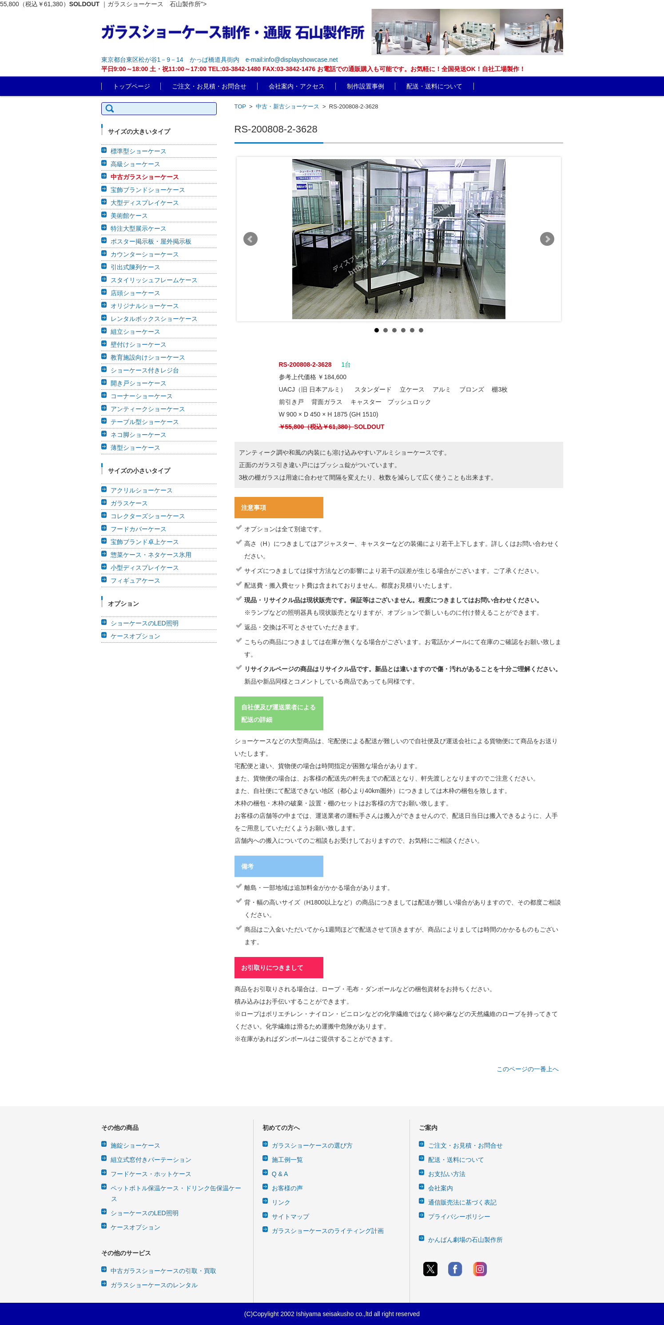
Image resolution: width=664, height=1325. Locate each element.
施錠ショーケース (135, 1145)
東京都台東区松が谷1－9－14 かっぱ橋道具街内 (170, 59)
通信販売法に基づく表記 (462, 1202)
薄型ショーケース (135, 447)
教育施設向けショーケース (148, 357)
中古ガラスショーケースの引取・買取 (163, 1270)
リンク (281, 1202)
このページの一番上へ (528, 1069)
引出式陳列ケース (135, 267)
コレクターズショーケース (148, 516)
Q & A (280, 1173)
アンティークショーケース (148, 408)
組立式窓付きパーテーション (151, 1159)
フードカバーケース (139, 528)
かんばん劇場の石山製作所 (465, 1239)
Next (547, 239)
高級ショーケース (135, 164)
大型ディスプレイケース (145, 202)
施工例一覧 (287, 1159)
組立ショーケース (135, 331)
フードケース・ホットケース (151, 1173)
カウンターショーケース (145, 254)
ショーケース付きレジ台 (145, 370)
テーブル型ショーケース (145, 421)
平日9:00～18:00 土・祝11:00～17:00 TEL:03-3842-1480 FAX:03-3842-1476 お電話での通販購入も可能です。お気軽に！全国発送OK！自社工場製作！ (313, 68)
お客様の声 (287, 1188)
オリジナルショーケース (145, 305)
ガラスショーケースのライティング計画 (328, 1230)
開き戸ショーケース (139, 383)
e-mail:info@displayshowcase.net (292, 59)
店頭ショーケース (135, 292)
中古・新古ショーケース (287, 106)
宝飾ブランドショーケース (148, 189)
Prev (250, 239)
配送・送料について (434, 86)
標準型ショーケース (139, 151)
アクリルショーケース (142, 490)
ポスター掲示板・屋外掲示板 (151, 241)
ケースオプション (135, 636)
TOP (240, 106)
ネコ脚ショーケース (139, 434)
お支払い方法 (446, 1173)
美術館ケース (129, 215)
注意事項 (253, 507)
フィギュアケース (135, 580)
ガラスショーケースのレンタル (154, 1285)
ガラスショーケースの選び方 (312, 1145)
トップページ (131, 86)
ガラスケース (129, 503)
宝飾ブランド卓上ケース (145, 541)
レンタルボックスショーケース (154, 318)
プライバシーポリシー (459, 1216)
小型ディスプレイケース (145, 567)
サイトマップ (290, 1216)
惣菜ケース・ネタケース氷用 (151, 554)
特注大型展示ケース (139, 228)
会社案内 (440, 1188)
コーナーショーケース (142, 396)
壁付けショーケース (139, 344)
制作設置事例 (365, 86)
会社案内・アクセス (297, 86)
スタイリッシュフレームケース (154, 280)
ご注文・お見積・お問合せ (209, 86)
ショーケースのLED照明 (145, 623)
